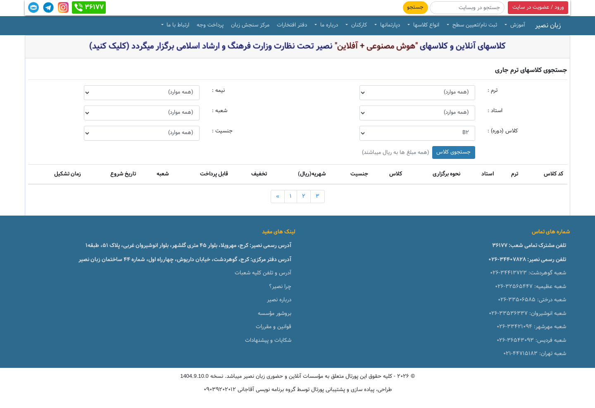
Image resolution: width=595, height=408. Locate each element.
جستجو (415, 7)
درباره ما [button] (328, 25)
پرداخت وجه (210, 25)
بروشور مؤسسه (274, 313)
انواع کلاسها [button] (425, 25)
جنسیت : (222, 131)
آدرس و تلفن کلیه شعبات (263, 273)
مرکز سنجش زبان (250, 25)
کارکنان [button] (358, 25)
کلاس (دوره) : (503, 131)
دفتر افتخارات (292, 25)
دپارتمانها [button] (389, 25)
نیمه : (218, 90)
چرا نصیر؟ (280, 286)
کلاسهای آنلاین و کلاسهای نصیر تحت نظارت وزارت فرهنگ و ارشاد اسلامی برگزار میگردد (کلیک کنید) (297, 46)
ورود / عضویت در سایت (538, 7)
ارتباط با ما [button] (177, 25)
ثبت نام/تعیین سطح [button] (474, 25)
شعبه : (219, 110)
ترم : (492, 90)
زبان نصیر (548, 25)
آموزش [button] (517, 25)
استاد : (495, 110)
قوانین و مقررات (273, 326)
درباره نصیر (279, 300)
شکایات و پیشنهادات (268, 340)
